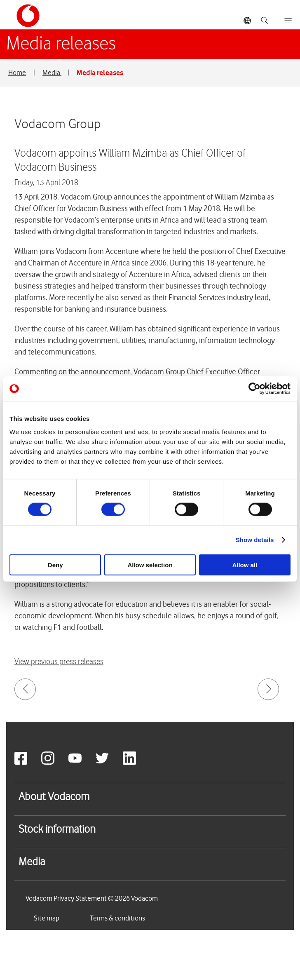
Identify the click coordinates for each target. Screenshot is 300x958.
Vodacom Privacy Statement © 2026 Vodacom (92, 898)
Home (17, 72)
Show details (255, 539)
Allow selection (149, 564)
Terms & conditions (117, 918)
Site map (46, 918)
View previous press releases (58, 661)
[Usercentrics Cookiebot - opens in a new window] (254, 389)
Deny (55, 564)
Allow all (244, 564)
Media (51, 72)
